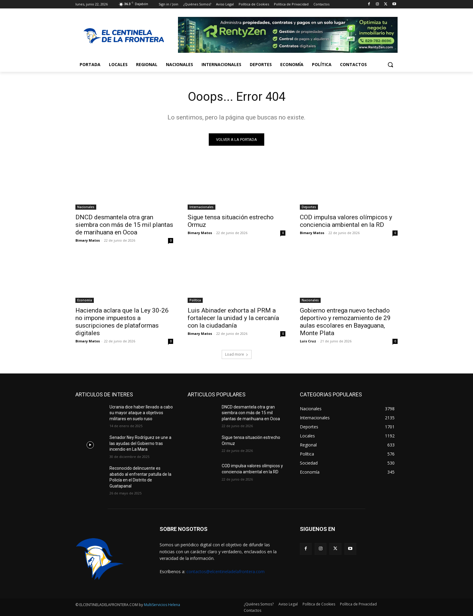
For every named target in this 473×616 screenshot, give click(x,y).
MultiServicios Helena (162, 604)
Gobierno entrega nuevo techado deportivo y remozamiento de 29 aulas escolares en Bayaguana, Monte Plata (345, 322)
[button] (390, 64)
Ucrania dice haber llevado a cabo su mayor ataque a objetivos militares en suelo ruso (141, 413)
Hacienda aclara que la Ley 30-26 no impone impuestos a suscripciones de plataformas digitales (122, 322)
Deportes (309, 207)
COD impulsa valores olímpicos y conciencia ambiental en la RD (346, 221)
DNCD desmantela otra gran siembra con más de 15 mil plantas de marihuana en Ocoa (124, 225)
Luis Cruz (308, 341)
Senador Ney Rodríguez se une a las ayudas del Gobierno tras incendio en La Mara (140, 443)
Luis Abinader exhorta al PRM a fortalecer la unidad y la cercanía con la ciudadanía (233, 318)
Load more (236, 354)
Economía (84, 300)
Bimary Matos (87, 240)
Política (195, 300)
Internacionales (201, 207)
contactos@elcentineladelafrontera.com (225, 571)
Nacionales (85, 207)
